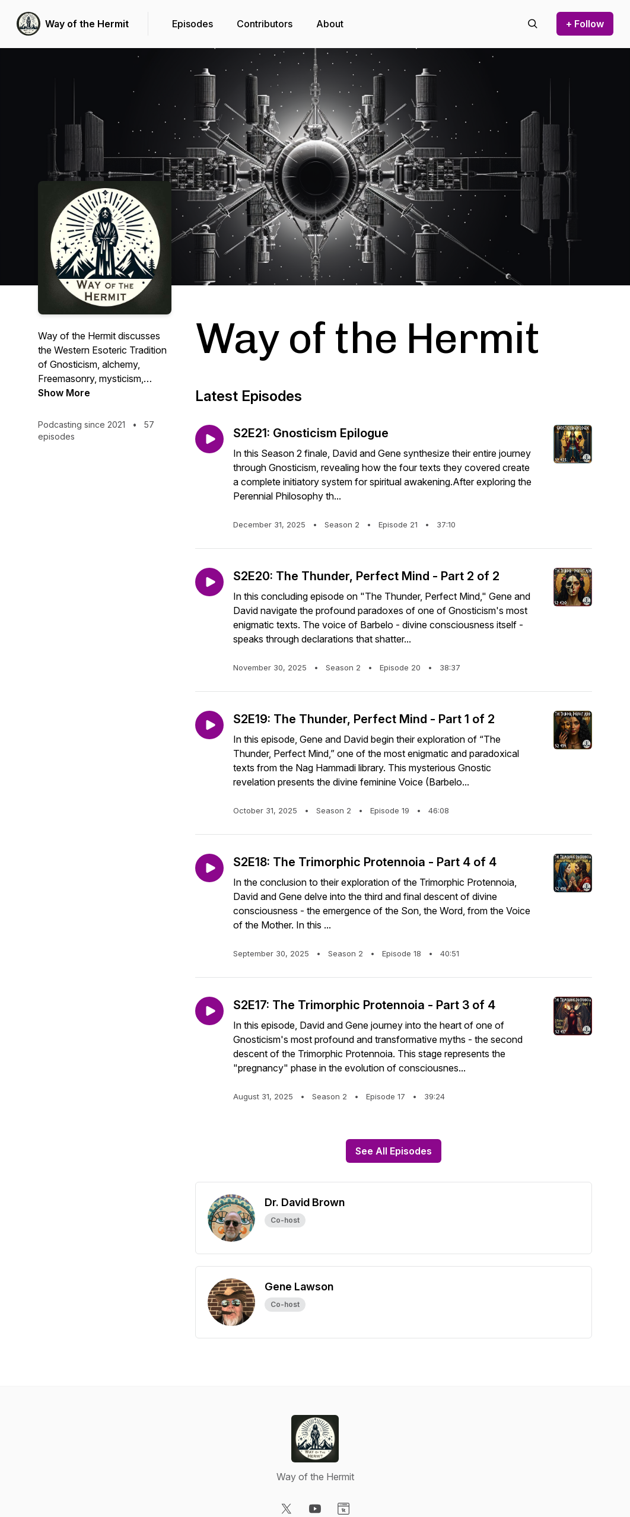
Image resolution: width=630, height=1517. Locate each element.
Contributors (264, 24)
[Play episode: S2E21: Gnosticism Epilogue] (209, 439)
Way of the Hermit (87, 24)
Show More (64, 393)
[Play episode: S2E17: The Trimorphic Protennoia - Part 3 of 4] (209, 1011)
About (329, 24)
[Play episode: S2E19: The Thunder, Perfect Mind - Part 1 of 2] (209, 725)
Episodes (192, 24)
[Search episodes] (532, 24)
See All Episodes (393, 1151)
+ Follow (585, 24)
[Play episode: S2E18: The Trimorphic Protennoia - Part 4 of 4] (209, 868)
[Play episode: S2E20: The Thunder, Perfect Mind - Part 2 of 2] (209, 582)
